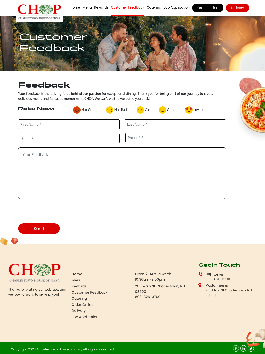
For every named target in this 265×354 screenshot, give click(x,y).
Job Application (177, 7)
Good (169, 110)
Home (75, 7)
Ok (144, 110)
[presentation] (49, 212)
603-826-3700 (218, 279)
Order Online (207, 7)
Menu (87, 7)
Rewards (101, 7)
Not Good (86, 110)
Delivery (237, 7)
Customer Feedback (127, 7)
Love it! (196, 110)
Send (39, 228)
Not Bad (118, 110)
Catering (154, 7)
